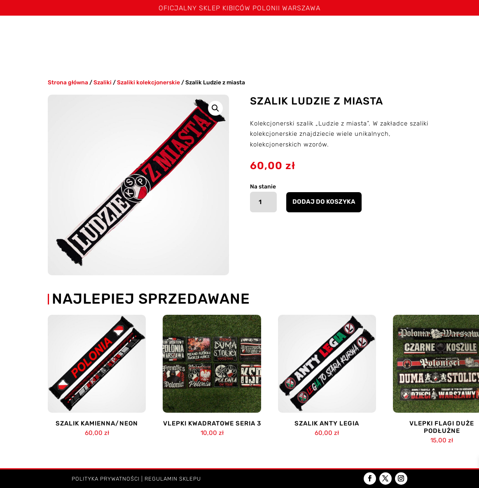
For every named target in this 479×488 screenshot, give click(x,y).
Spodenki (207, 32)
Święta (86, 32)
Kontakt (253, 53)
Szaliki (117, 32)
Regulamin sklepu (173, 479)
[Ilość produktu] (263, 202)
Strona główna (40, 32)
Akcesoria (430, 32)
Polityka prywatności (106, 479)
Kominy (337, 32)
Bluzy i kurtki (254, 32)
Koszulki (160, 32)
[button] (215, 108)
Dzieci (213, 53)
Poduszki (381, 32)
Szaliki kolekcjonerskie (148, 82)
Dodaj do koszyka (323, 201)
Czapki (297, 32)
